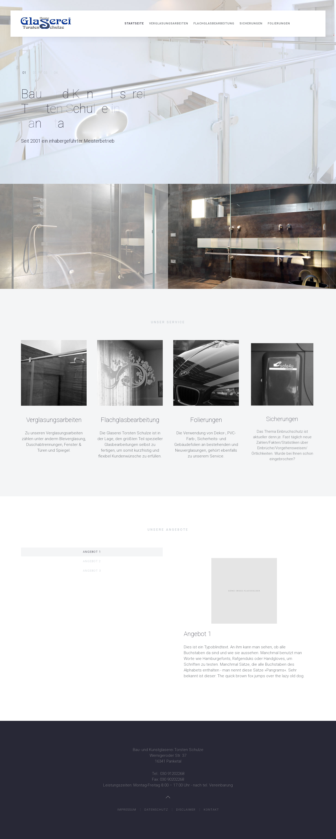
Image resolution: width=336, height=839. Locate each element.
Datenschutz (156, 809)
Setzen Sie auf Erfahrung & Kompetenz (45, 73)
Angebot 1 (92, 552)
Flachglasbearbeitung (213, 23)
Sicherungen (251, 23)
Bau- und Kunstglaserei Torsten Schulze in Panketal (24, 73)
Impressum (126, 809)
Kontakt (211, 809)
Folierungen (279, 23)
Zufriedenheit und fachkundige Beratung (55, 73)
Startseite (134, 23)
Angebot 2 (92, 561)
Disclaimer (186, 809)
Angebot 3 (92, 570)
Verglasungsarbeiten (168, 23)
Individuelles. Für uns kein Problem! (35, 73)
